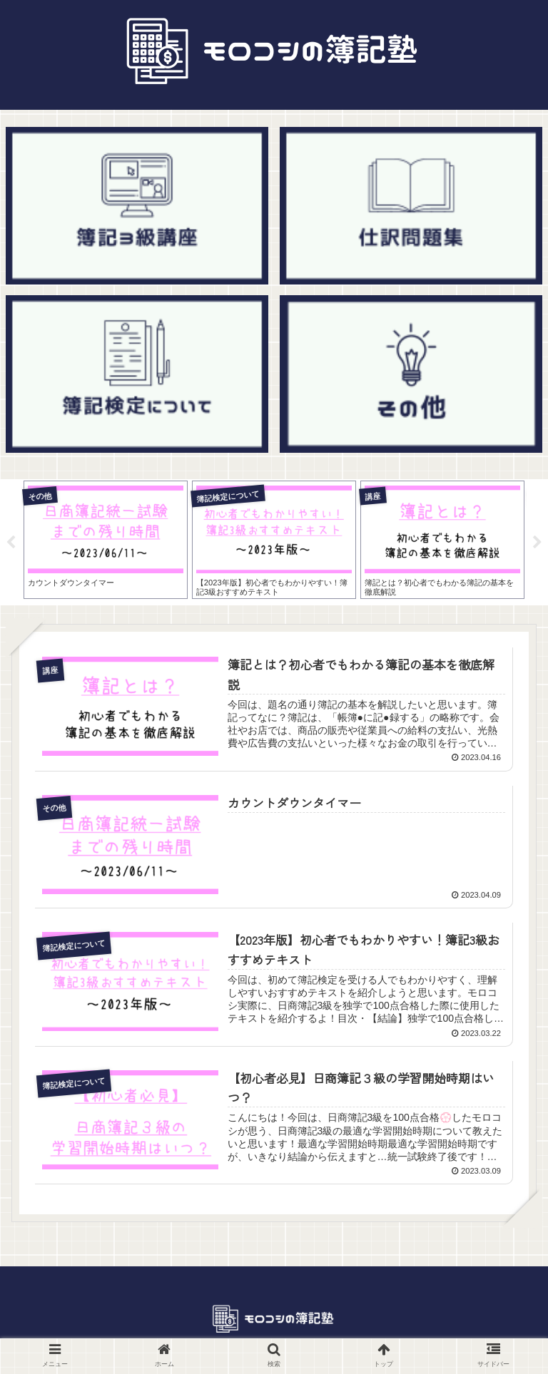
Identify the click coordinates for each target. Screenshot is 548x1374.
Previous (11, 542)
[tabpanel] (106, 540)
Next (537, 542)
